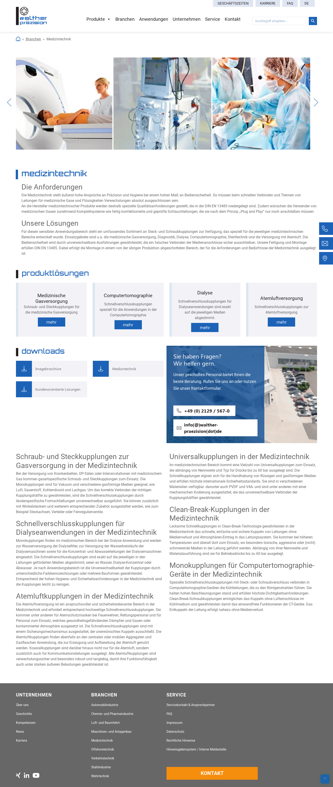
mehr (51, 322)
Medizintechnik (102, 740)
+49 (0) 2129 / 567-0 (207, 411)
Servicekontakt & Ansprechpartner (190, 705)
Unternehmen (186, 19)
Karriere (268, 3)
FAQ (290, 3)
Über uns (22, 705)
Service (212, 19)
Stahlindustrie (101, 767)
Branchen (125, 19)
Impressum (174, 722)
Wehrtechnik (100, 776)
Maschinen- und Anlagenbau (111, 731)
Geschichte (24, 714)
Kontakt (233, 19)
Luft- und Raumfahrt (105, 722)
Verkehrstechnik (102, 758)
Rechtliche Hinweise (180, 740)
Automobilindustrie (104, 705)
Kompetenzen (26, 722)
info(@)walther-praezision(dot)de (203, 427)
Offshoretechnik (102, 749)
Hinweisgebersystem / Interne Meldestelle (196, 749)
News (20, 731)
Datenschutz (175, 731)
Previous (10, 102)
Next (316, 102)
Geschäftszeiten (233, 3)
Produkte (98, 19)
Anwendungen (153, 19)
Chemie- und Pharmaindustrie (112, 714)
